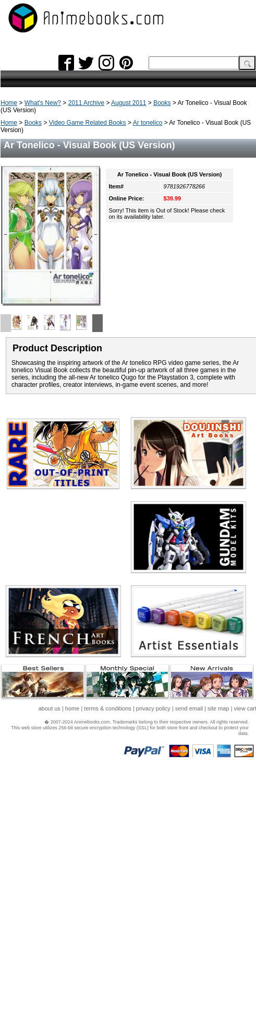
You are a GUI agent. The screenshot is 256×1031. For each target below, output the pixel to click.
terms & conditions (107, 708)
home (72, 708)
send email (189, 708)
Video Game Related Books (87, 122)
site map (218, 708)
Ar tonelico (148, 122)
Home (9, 102)
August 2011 (128, 102)
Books (161, 102)
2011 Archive (86, 102)
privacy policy (153, 708)
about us (49, 708)
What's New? (43, 102)
